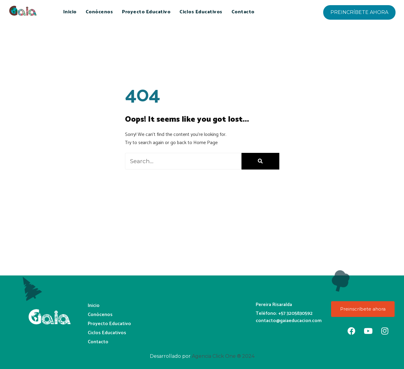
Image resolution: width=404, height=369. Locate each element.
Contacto (243, 12)
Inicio (70, 12)
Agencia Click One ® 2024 (223, 356)
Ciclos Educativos (200, 12)
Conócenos (99, 12)
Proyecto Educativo (146, 12)
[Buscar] (260, 161)
